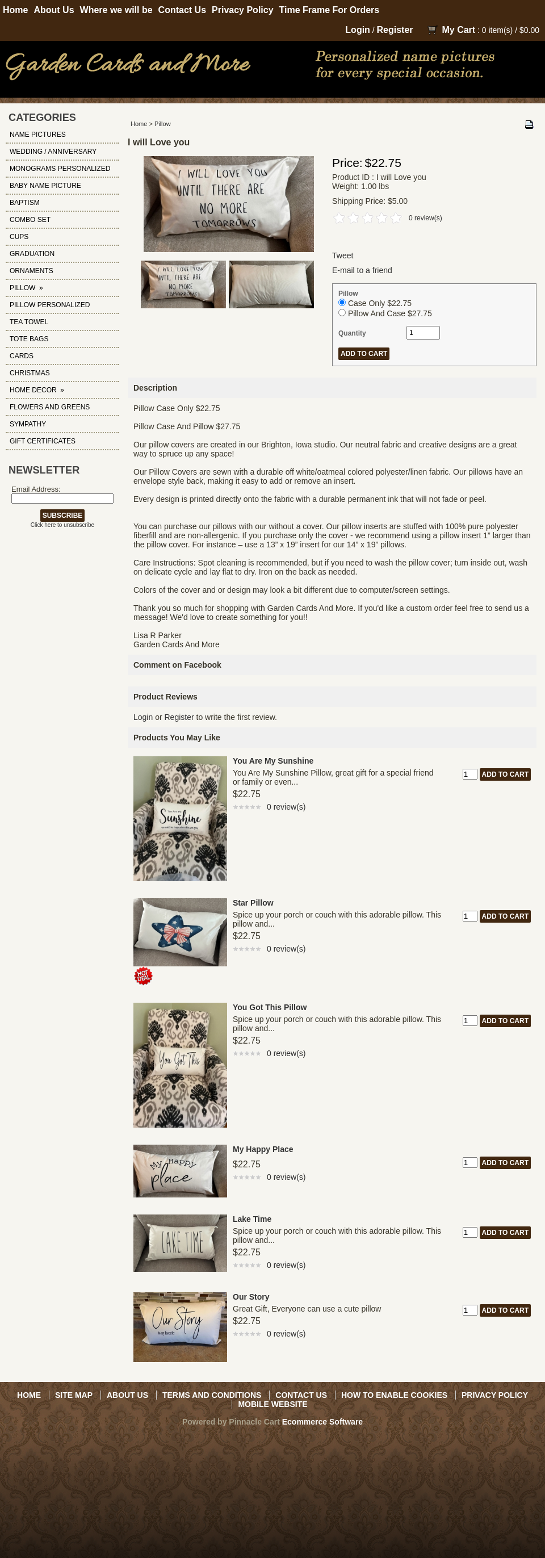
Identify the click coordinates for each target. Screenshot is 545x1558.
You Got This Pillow (270, 1007)
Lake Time (252, 1219)
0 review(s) (425, 218)
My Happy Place (263, 1149)
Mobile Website (272, 1404)
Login (357, 30)
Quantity (352, 333)
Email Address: (36, 489)
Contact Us (182, 10)
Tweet (342, 255)
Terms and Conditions (211, 1395)
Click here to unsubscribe (62, 525)
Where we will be (116, 10)
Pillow (162, 123)
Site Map (74, 1395)
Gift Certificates (43, 441)
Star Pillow (253, 902)
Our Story (251, 1296)
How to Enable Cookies (394, 1395)
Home (15, 10)
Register (395, 30)
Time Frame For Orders (329, 10)
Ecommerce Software (322, 1421)
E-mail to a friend (362, 270)
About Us (53, 10)
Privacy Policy (243, 10)
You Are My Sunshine (273, 760)
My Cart (458, 30)
